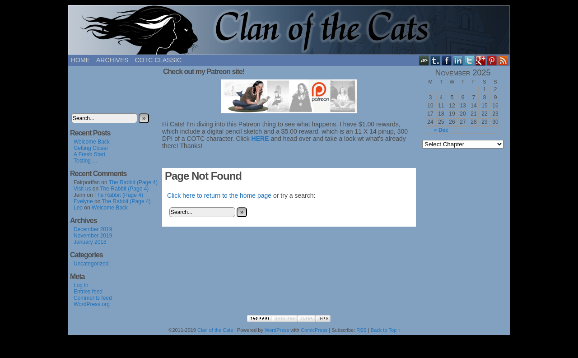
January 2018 (90, 245)
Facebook (446, 60)
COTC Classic (158, 60)
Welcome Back (92, 145)
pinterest (492, 60)
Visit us (82, 192)
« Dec (441, 130)
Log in (81, 289)
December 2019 (93, 233)
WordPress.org (92, 308)
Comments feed (93, 301)
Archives (112, 60)
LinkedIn (458, 60)
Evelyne (83, 205)
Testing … (86, 164)
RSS (503, 60)
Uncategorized (91, 267)
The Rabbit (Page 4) (133, 186)
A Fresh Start (89, 158)
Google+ (480, 60)
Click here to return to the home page (219, 195)
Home (80, 60)
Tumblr (435, 60)
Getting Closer (91, 152)
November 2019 (93, 239)
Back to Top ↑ (386, 333)
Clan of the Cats (289, 30)
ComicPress (314, 333)
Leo (78, 211)
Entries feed (88, 295)
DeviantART (424, 60)
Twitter (469, 60)
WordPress (277, 333)
